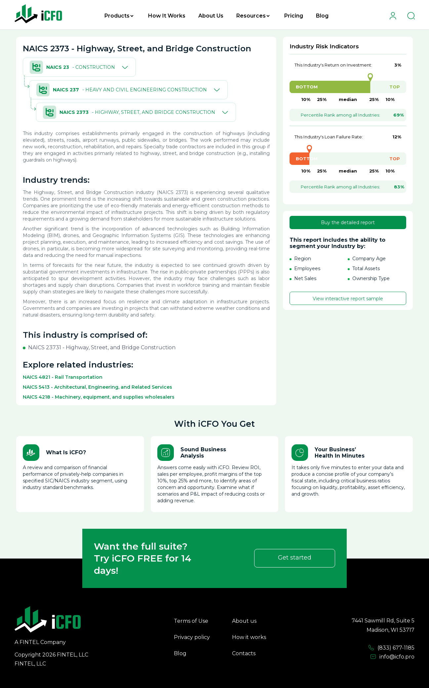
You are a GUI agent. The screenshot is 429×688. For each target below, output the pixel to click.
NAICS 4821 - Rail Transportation (62, 377)
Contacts (243, 653)
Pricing (293, 16)
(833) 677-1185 (391, 648)
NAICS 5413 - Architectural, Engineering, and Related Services (97, 387)
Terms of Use (191, 621)
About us (244, 621)
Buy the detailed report (348, 222)
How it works (249, 637)
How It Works (166, 16)
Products (119, 16)
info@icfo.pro (392, 657)
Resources (253, 16)
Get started (294, 557)
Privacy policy (192, 637)
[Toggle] (123, 67)
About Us (210, 16)
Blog (322, 16)
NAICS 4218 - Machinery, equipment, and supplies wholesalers (99, 397)
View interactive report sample (348, 299)
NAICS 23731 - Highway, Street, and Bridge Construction (102, 347)
